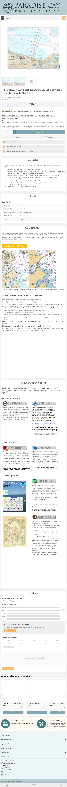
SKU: (3, 99)
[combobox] (35, 18)
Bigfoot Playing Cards (33, 703)
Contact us (6, 775)
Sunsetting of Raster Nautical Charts (27, 304)
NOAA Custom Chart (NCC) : (10, 118)
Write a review (17, 97)
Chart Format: (6, 109)
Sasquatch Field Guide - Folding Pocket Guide (13, 703)
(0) (12, 97)
